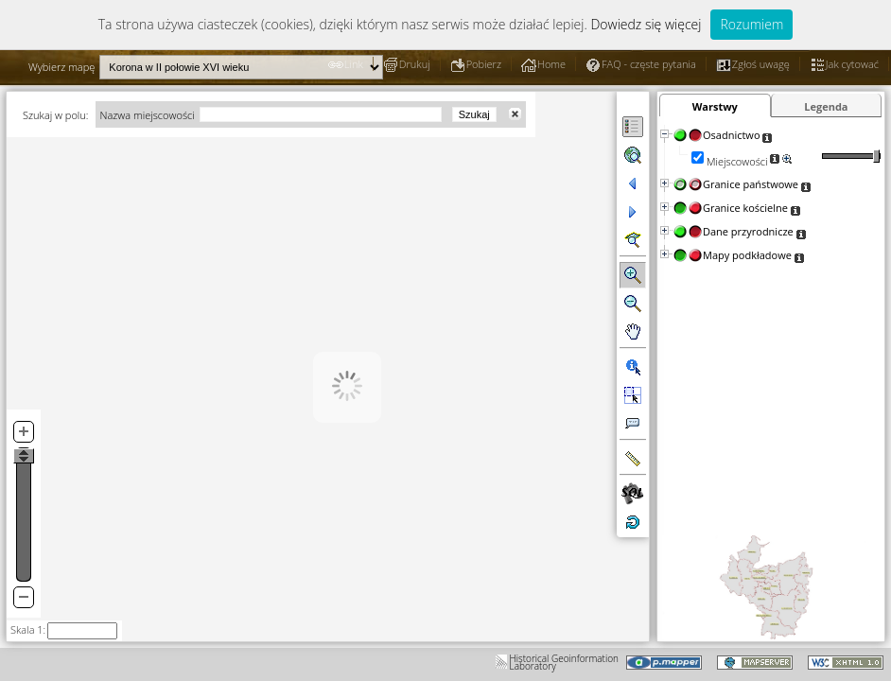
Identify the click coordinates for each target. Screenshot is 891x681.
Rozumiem (751, 24)
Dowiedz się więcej (645, 24)
